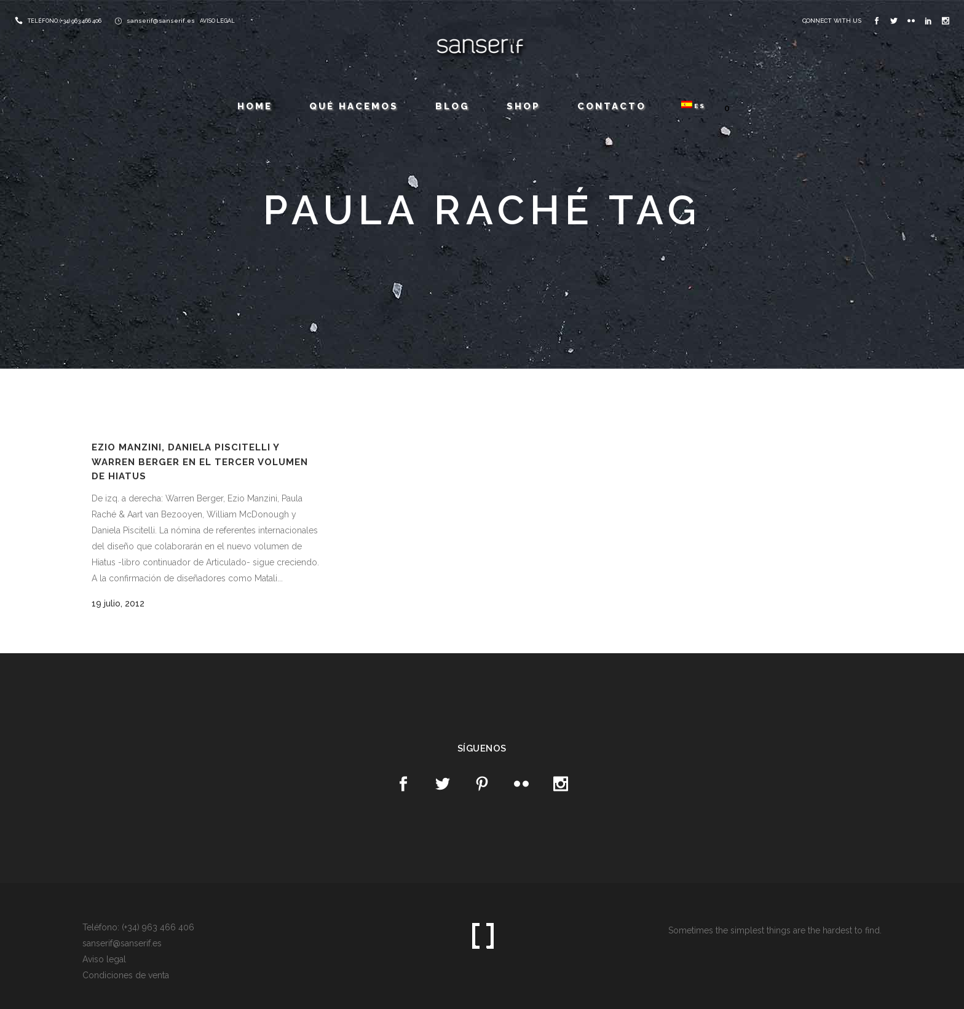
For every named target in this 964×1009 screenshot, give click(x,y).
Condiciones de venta (125, 975)
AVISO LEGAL (217, 21)
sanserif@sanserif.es (161, 20)
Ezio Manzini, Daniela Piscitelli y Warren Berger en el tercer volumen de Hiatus (200, 462)
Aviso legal (104, 959)
